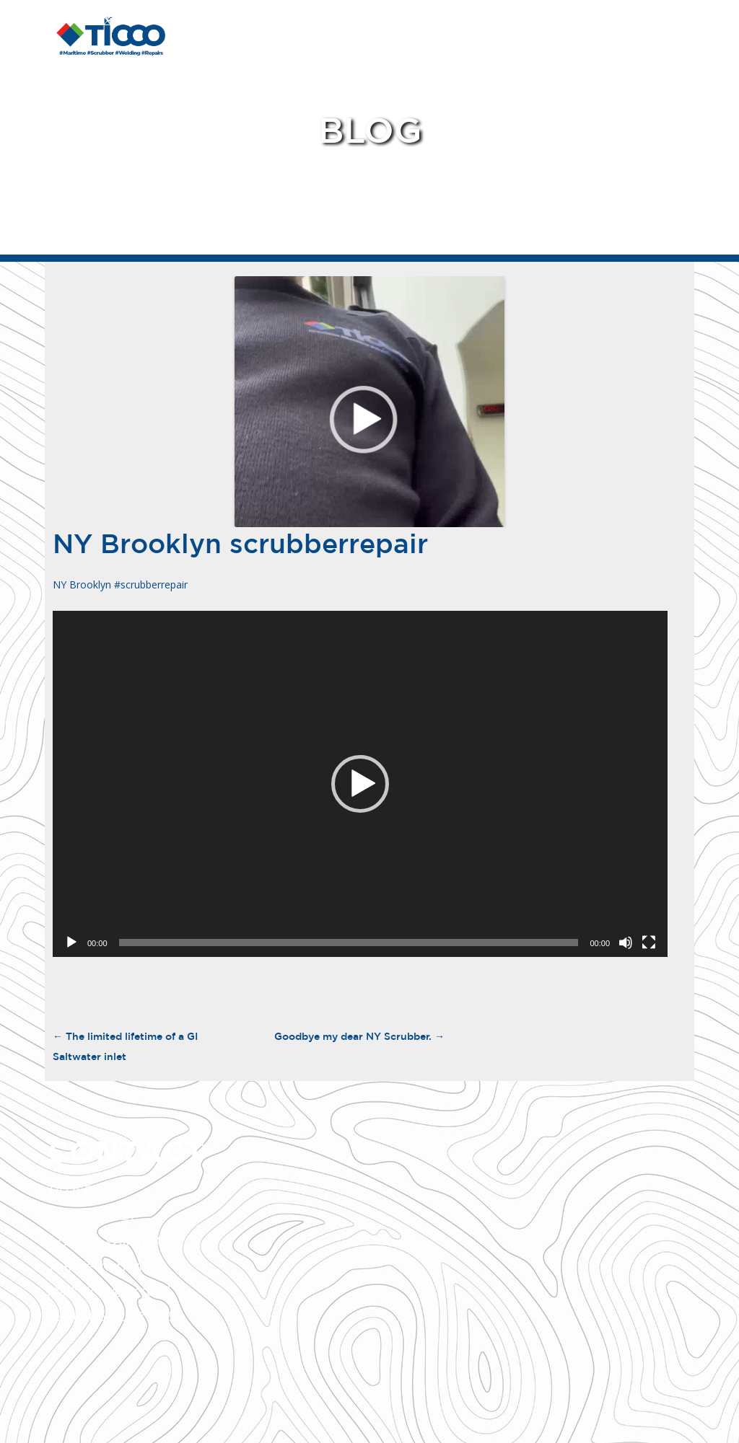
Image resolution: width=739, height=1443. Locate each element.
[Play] (71, 942)
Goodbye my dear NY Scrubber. (359, 1036)
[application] (360, 784)
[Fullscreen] (649, 942)
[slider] (349, 942)
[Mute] (625, 942)
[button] (360, 784)
